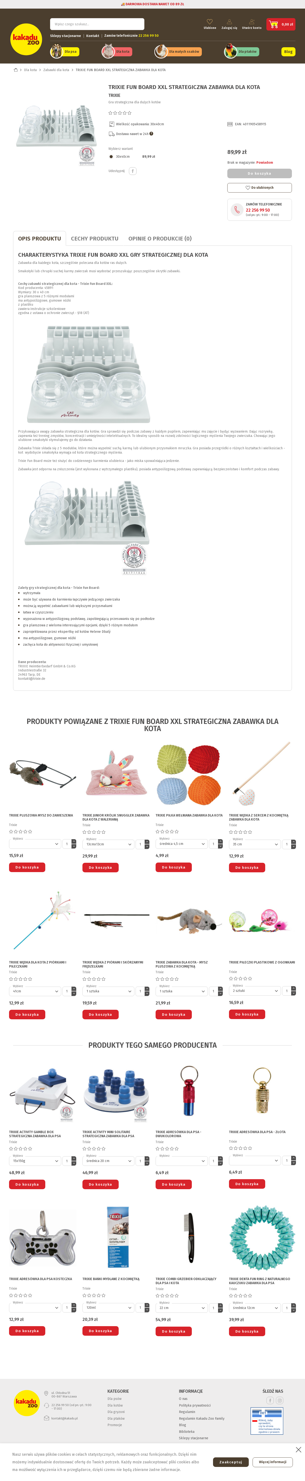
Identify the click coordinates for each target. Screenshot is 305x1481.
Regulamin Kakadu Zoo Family (201, 1417)
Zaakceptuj (228, 1462)
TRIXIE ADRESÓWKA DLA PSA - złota (257, 1130)
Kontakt (92, 35)
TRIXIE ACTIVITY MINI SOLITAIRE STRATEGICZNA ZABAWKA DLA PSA (108, 1132)
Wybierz (18, 837)
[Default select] (35, 842)
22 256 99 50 (258, 208)
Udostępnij (133, 169)
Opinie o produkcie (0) (160, 237)
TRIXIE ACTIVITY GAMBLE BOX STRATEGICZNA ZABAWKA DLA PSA (35, 1132)
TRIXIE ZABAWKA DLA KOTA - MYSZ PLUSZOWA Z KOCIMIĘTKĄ (182, 963)
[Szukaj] (97, 23)
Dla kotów (115, 1404)
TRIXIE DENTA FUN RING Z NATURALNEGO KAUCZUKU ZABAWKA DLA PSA (259, 1279)
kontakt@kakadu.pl (64, 1416)
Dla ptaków (247, 50)
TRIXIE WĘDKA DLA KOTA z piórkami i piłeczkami (37, 963)
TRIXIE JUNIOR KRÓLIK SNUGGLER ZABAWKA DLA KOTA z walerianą (115, 816)
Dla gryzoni (116, 1410)
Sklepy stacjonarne (65, 35)
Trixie (114, 93)
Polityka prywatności (195, 1404)
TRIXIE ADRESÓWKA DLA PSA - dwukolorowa (178, 1132)
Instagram (279, 1399)
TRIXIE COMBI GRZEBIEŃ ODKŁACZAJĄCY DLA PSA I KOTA (186, 1279)
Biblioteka (186, 1430)
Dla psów (114, 1397)
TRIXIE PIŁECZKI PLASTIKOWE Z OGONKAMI (262, 961)
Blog (288, 50)
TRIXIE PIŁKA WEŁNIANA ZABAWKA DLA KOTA (189, 814)
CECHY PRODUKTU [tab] (94, 237)
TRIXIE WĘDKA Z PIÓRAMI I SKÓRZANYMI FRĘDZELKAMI (112, 963)
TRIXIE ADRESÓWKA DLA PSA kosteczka (40, 1277)
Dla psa (70, 50)
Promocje (114, 1423)
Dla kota (122, 50)
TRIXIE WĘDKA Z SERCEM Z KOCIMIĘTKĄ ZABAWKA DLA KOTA (258, 816)
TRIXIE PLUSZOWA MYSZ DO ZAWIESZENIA (41, 814)
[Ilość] (67, 842)
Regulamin (187, 1410)
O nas (183, 1397)
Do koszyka (259, 171)
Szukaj (136, 23)
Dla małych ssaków (184, 50)
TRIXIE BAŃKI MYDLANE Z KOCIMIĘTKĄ (110, 1277)
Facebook (270, 1399)
